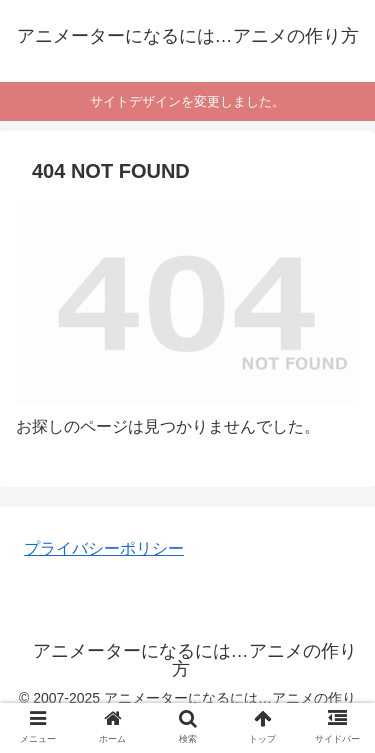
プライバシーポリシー (104, 548)
